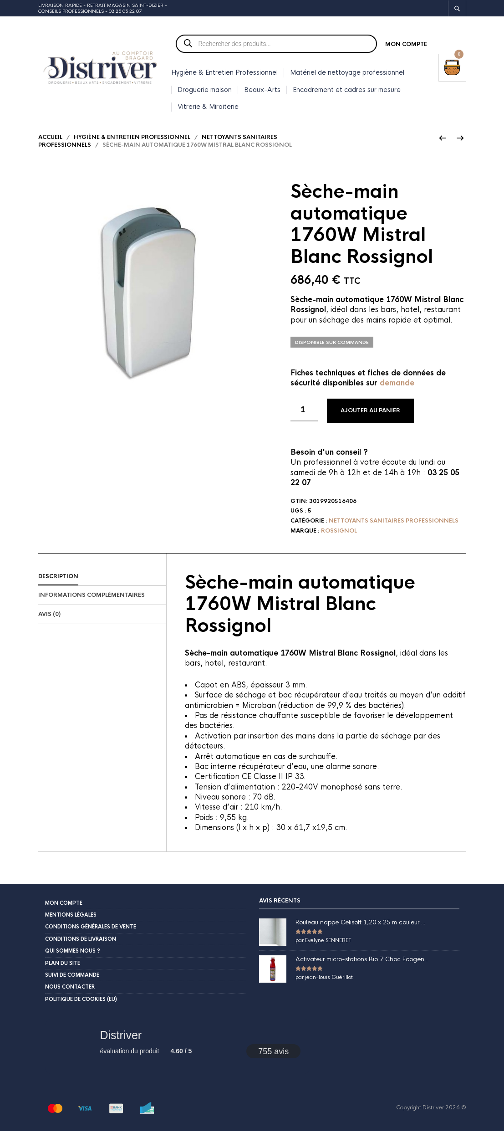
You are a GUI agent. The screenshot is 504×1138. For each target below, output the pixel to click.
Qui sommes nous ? (72, 957)
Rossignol (339, 537)
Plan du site (62, 969)
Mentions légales (71, 921)
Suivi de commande (72, 982)
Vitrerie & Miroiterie (208, 108)
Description (58, 582)
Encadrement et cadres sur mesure (347, 91)
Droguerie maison (205, 91)
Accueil (50, 143)
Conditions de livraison (80, 945)
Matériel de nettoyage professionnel (347, 74)
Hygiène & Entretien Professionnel (224, 74)
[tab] (102, 583)
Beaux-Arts (262, 91)
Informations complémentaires (91, 601)
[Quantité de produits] (304, 416)
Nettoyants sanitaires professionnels (393, 527)
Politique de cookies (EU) (81, 1005)
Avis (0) (49, 621)
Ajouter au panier (370, 417)
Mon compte (406, 45)
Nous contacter (70, 993)
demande (397, 390)
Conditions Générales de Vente (90, 933)
